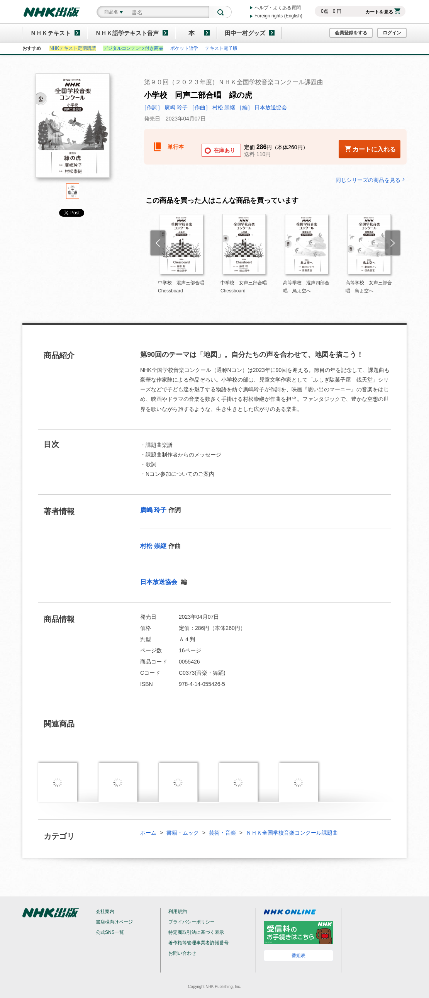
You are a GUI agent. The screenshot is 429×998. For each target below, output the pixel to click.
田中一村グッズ (245, 33)
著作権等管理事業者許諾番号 (198, 942)
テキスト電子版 (221, 48)
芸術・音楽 (222, 833)
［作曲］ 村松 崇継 (212, 107)
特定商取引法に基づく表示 (196, 932)
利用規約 (177, 911)
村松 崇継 (153, 546)
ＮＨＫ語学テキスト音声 (127, 33)
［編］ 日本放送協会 (262, 107)
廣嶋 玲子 (153, 510)
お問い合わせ (182, 953)
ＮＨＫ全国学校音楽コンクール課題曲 (292, 833)
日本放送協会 (159, 582)
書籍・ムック (182, 833)
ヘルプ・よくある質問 (277, 7)
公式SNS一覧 (110, 932)
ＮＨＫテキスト (50, 33)
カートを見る (382, 12)
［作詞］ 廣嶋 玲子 (164, 107)
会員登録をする (351, 33)
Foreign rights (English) (278, 16)
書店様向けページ (114, 922)
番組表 (298, 955)
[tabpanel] (72, 128)
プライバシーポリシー (191, 922)
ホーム (148, 833)
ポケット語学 (184, 48)
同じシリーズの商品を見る (371, 180)
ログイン (392, 33)
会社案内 (105, 911)
